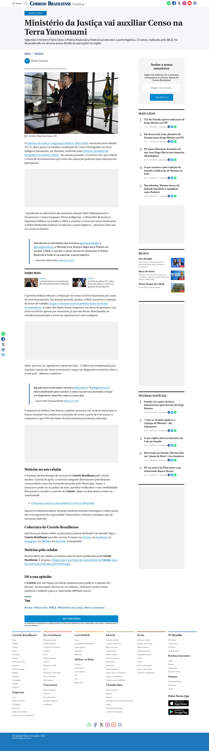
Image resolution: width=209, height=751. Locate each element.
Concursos (50, 685)
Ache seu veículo (143, 640)
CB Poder (172, 647)
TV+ (76, 679)
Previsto (46, 693)
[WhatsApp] (169, 5)
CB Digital (16, 704)
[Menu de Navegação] (17, 3)
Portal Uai (172, 685)
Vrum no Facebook (144, 665)
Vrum (140, 635)
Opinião (15, 673)
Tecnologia (16, 680)
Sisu (45, 669)
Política (78, 4)
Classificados (114, 685)
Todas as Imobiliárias (114, 676)
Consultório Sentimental (84, 643)
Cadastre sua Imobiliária (115, 680)
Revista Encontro (179, 655)
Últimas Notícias (49, 658)
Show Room (110, 662)
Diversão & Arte (18, 662)
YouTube (60, 541)
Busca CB (16, 708)
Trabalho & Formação (51, 647)
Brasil (14, 651)
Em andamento (49, 697)
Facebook (101, 537)
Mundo (15, 658)
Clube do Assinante (19, 712)
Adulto (108, 704)
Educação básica (49, 640)
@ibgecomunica (100, 387)
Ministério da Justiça (71, 607)
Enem (45, 654)
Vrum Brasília (173, 651)
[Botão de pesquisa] (25, 3)
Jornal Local (173, 643)
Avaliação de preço (144, 654)
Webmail (78, 654)
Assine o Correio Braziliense (23, 715)
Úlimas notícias (112, 654)
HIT (76, 675)
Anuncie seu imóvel (113, 643)
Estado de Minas (174, 681)
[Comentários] (3, 356)
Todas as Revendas (144, 669)
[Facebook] (174, 5)
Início (27, 53)
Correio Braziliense (24, 635)
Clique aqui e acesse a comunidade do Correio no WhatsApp (62, 503)
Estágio (46, 651)
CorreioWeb (82, 635)
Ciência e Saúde (18, 669)
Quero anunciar (112, 690)
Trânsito (15, 687)
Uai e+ (170, 689)
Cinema (78, 664)
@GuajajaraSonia (44, 246)
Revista (171, 664)
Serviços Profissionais (114, 708)
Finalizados (47, 704)
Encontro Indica (174, 672)
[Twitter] (179, 5)
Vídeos (139, 658)
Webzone (78, 651)
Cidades (15, 643)
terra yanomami (95, 607)
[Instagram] (184, 5)
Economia (16, 654)
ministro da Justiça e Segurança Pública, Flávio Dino (57, 143)
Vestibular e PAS (49, 665)
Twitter (86, 537)
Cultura (46, 662)
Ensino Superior (49, 643)
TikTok (45, 541)
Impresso (18, 692)
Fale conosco (48, 680)
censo (29, 607)
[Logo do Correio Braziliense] (50, 3)
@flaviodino (81, 387)
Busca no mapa (112, 647)
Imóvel (110, 635)
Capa (14, 640)
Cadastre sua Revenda (146, 673)
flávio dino (42, 607)
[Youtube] (190, 5)
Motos (139, 662)
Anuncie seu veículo (144, 643)
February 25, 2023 (66, 260)
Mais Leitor (79, 682)
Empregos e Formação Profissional (119, 701)
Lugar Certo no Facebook (116, 673)
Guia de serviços (112, 658)
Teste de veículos (143, 651)
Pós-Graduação (49, 676)
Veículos (109, 697)
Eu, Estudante (52, 635)
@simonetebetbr (89, 243)
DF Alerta (172, 640)
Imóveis (109, 693)
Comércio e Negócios (114, 712)
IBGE (53, 607)
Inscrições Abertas (50, 701)
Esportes (15, 665)
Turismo (15, 684)
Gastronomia (80, 647)
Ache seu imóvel (112, 640)
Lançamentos (111, 651)
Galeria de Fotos (112, 669)
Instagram (30, 541)
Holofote (15, 676)
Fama (77, 640)
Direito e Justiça (18, 701)
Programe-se (80, 668)
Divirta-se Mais (84, 659)
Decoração (110, 665)
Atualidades (173, 668)
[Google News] (195, 5)
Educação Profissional (51, 673)
